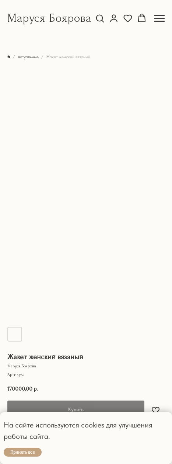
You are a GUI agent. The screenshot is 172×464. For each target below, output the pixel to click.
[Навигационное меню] (159, 18)
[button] (99, 18)
